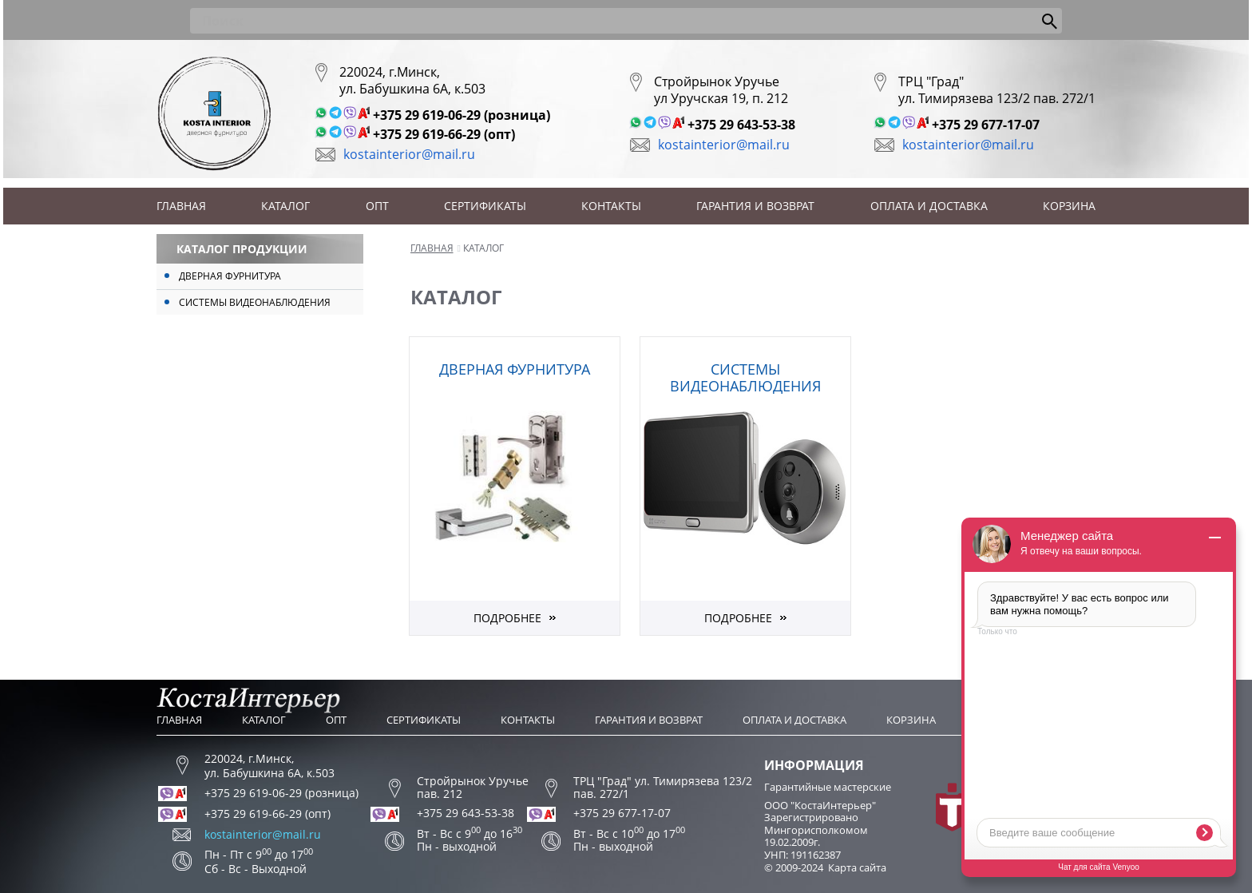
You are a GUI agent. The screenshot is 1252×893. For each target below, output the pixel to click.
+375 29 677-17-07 (986, 124)
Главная (181, 205)
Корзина (1069, 205)
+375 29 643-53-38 (741, 124)
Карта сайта (857, 867)
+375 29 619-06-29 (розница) (461, 115)
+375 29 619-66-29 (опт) (444, 134)
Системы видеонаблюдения (255, 302)
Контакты (611, 205)
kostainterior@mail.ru (409, 154)
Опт (377, 205)
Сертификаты (485, 205)
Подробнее (507, 617)
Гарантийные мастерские (827, 787)
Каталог (285, 205)
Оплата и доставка (929, 205)
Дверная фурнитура (230, 276)
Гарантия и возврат (755, 205)
